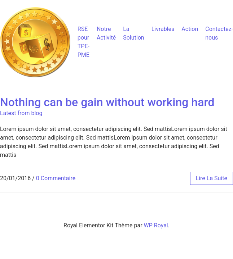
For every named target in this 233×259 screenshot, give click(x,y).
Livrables (163, 29)
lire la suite (211, 178)
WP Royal (156, 225)
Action (189, 29)
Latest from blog (21, 113)
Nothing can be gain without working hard (107, 102)
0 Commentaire (55, 178)
